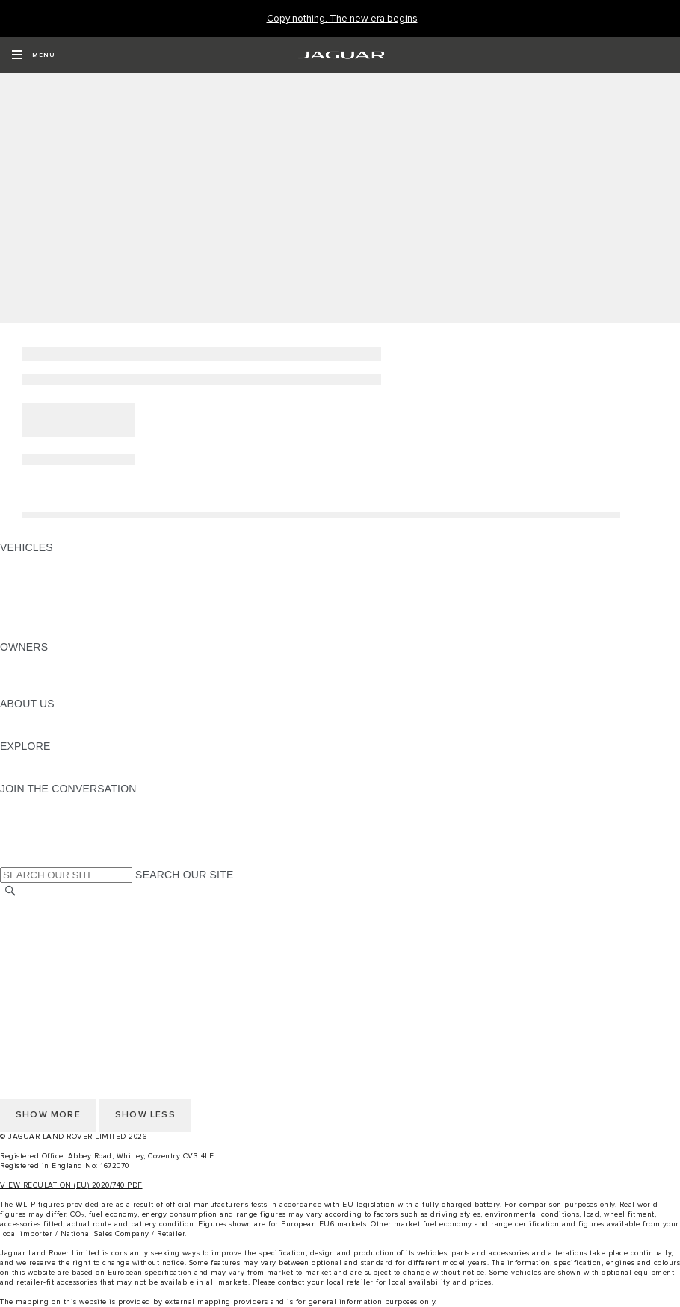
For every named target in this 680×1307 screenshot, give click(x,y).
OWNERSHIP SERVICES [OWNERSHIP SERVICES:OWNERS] (61, 661)
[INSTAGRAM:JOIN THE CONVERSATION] (37, 803)
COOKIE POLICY (42, 978)
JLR (9, 718)
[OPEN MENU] (33, 55)
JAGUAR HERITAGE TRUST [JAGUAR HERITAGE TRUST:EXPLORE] (69, 774)
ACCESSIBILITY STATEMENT (73, 992)
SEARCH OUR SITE (184, 875)
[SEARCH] (10, 891)
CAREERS (26, 921)
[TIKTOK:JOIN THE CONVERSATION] (25, 817)
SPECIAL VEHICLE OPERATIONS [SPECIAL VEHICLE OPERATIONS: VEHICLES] (83, 590)
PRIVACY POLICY (44, 963)
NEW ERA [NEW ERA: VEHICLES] (25, 633)
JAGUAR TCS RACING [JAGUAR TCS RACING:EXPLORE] (56, 760)
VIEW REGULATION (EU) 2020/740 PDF (71, 1185)
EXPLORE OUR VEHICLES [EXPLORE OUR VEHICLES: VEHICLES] (66, 576)
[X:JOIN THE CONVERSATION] (10, 860)
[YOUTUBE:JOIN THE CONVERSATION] (31, 831)
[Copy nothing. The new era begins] (342, 19)
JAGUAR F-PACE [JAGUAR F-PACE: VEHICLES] (42, 562)
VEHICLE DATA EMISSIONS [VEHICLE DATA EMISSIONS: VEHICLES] (68, 618)
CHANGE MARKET (46, 907)
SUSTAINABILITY (43, 732)
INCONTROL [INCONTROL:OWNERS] (31, 675)
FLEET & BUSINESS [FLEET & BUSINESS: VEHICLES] (50, 604)
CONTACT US (34, 949)
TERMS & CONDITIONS (59, 935)
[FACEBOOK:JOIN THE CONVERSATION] (35, 845)
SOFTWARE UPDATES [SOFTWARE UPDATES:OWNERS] (56, 689)
